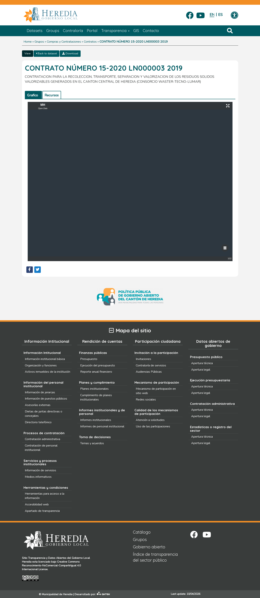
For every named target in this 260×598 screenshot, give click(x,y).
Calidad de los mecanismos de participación (156, 412)
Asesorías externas (37, 405)
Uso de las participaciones (153, 426)
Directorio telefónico (38, 422)
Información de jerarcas (40, 392)
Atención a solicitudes (150, 420)
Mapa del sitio (130, 330)
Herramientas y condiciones (46, 487)
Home (28, 42)
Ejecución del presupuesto (97, 365)
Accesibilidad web (37, 504)
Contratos (90, 42)
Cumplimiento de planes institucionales (96, 397)
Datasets (34, 30)
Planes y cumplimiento (97, 382)
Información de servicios (40, 470)
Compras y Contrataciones (64, 42)
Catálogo (142, 532)
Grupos (39, 42)
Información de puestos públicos (46, 399)
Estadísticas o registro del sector (211, 428)
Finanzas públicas (93, 353)
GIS (136, 30)
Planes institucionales (94, 389)
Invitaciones (143, 359)
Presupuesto (88, 359)
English (212, 14)
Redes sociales (146, 399)
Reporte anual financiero (96, 372)
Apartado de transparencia (42, 511)
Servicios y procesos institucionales (40, 462)
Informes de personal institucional (102, 426)
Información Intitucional (42, 353)
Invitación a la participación (156, 353)
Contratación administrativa (42, 439)
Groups (52, 30)
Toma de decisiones (95, 437)
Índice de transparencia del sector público (155, 557)
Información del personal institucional (43, 384)
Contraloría (73, 30)
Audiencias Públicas (149, 372)
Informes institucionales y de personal (102, 412)
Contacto (151, 30)
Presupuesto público (206, 357)
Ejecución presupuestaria (210, 380)
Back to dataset (46, 53)
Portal (92, 30)
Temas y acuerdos (92, 443)
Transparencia (115, 30)
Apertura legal (200, 370)
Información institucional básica (45, 359)
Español (220, 14)
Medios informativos (38, 477)
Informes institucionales (95, 420)
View (27, 53)
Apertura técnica (202, 363)
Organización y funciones (41, 365)
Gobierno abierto (149, 547)
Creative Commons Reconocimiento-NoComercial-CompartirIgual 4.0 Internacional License (51, 565)
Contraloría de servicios (151, 365)
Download (70, 53)
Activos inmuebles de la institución (47, 372)
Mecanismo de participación (156, 382)
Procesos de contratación (44, 433)
